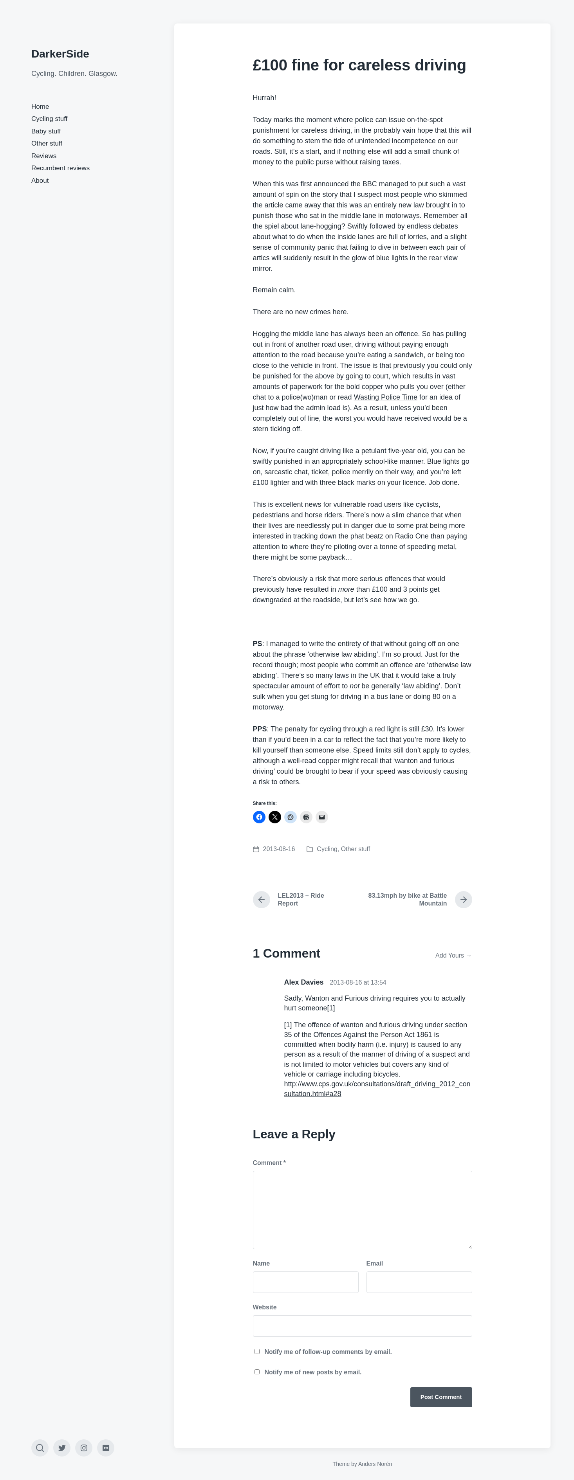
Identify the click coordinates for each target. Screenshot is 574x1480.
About (40, 180)
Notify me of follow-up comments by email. (328, 1352)
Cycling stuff (49, 118)
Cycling (327, 849)
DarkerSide (60, 54)
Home (40, 106)
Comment (269, 1163)
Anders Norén (375, 1464)
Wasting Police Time (385, 397)
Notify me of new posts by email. (313, 1372)
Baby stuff (46, 131)
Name (261, 1263)
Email (374, 1263)
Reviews (43, 156)
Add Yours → (453, 955)
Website (265, 1307)
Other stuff (46, 143)
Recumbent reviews (60, 168)
